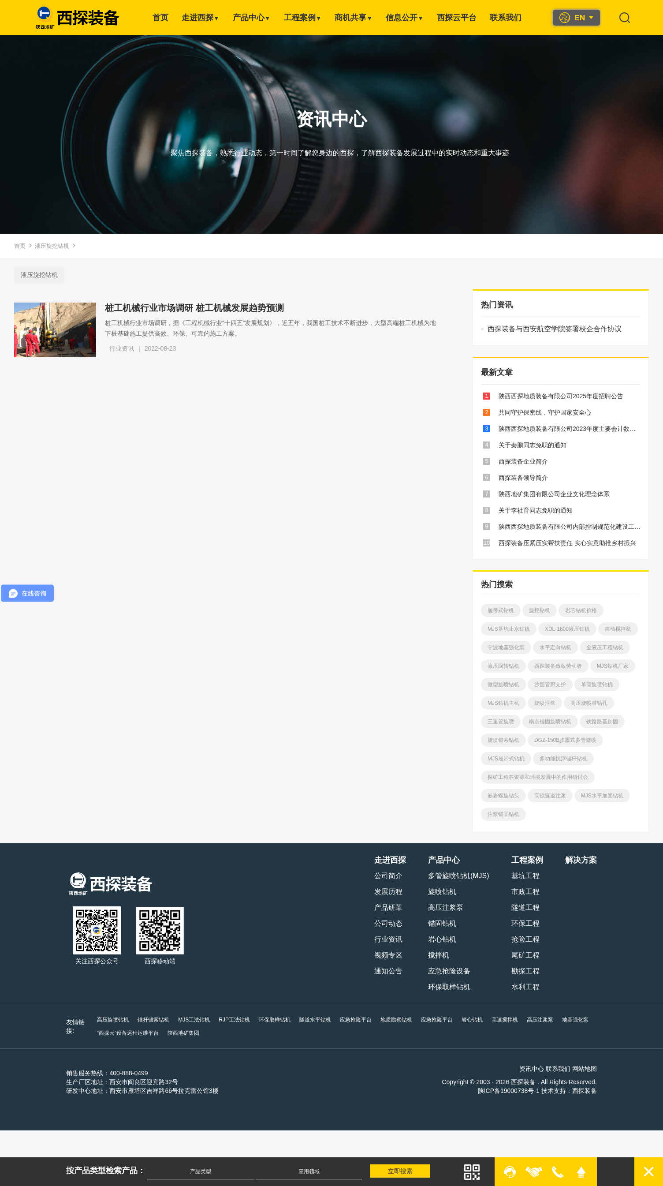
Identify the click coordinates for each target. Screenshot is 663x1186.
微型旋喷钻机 (503, 684)
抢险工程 (526, 939)
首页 (160, 17)
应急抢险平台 (355, 1020)
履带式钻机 (500, 610)
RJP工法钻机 (234, 1020)
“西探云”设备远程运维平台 (127, 1033)
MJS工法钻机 (193, 1020)
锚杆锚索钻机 (153, 1020)
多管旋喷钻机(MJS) (459, 875)
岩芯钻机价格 (580, 610)
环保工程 (526, 923)
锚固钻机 (443, 923)
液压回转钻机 (503, 666)
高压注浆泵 (446, 907)
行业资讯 (122, 348)
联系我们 (505, 17)
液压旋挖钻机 (52, 246)
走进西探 (201, 17)
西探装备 (585, 1090)
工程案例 (303, 17)
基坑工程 (526, 875)
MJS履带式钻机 (505, 759)
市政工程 (526, 891)
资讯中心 (532, 1068)
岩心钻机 (443, 939)
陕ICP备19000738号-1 (509, 1090)
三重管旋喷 (500, 721)
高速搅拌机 (504, 1020)
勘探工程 (526, 971)
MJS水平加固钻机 (602, 796)
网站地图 (585, 1068)
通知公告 (389, 971)
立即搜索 (401, 1171)
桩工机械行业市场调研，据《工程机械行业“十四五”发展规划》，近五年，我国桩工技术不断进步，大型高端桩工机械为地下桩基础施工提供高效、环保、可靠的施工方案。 (271, 328)
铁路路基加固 (602, 721)
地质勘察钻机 (395, 1020)
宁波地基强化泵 (505, 647)
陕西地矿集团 (183, 1033)
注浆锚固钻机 (503, 814)
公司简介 (389, 875)
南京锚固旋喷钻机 (550, 721)
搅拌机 (439, 955)
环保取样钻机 (450, 987)
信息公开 (405, 17)
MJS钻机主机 (503, 703)
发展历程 (389, 891)
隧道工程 (526, 907)
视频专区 (389, 955)
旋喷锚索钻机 (503, 740)
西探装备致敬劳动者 (557, 666)
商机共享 (353, 17)
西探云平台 (457, 17)
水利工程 (526, 987)
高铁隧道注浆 (550, 796)
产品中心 (252, 17)
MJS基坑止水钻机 (508, 629)
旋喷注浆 (544, 703)
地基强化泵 (574, 1020)
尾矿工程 (526, 955)
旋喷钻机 (443, 891)
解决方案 (581, 860)
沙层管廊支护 (550, 684)
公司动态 (389, 923)
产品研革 (389, 907)
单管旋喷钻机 (596, 684)
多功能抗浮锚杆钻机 (563, 759)
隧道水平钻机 (314, 1020)
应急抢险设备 (450, 971)
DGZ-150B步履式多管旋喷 (565, 740)
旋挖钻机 (539, 610)
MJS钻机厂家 (612, 666)
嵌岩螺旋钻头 (503, 796)
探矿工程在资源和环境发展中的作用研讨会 (537, 777)
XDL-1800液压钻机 (566, 629)
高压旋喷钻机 (112, 1020)
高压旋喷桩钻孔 (588, 703)
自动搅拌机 (617, 629)
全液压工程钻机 (604, 647)
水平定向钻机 (555, 647)
